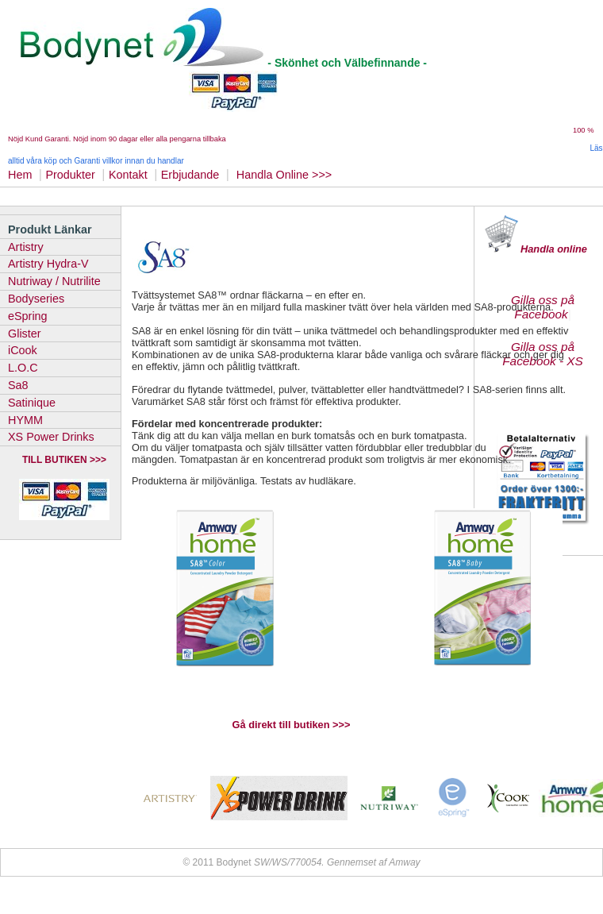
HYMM (25, 420)
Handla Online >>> (285, 174)
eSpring (28, 316)
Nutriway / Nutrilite (54, 281)
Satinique (32, 402)
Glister (24, 333)
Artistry (26, 247)
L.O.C (23, 367)
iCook (22, 350)
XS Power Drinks (51, 436)
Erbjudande (190, 174)
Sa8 (18, 385)
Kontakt (128, 174)
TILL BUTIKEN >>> (64, 459)
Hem (20, 174)
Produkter (69, 174)
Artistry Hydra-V (48, 263)
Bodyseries (36, 298)
